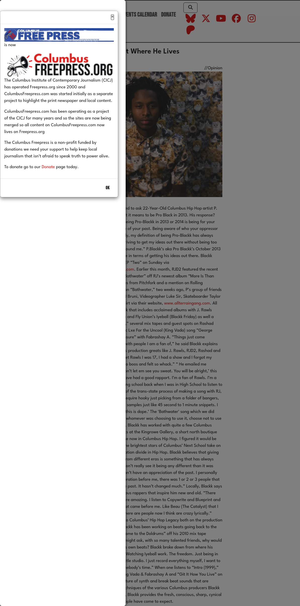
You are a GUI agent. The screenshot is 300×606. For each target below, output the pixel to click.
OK (108, 198)
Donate (56, 178)
